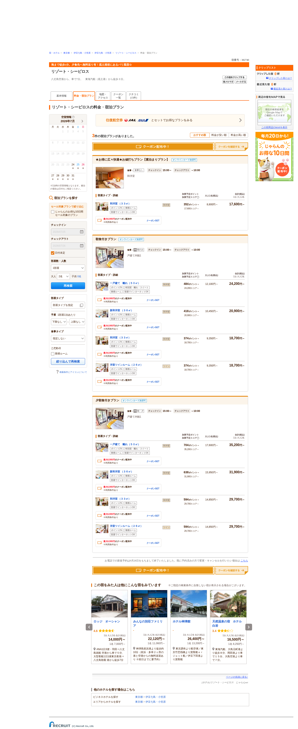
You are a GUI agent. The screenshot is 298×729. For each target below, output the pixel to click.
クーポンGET (153, 220)
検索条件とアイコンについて (71, 372)
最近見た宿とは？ (283, 88)
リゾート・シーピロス (125, 53)
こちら (244, 560)
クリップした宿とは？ (280, 78)
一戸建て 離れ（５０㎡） (125, 283)
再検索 (68, 285)
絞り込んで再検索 (68, 361)
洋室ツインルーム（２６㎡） (126, 364)
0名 (80, 276)
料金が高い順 (238, 135)
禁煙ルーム (59, 354)
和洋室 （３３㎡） (120, 203)
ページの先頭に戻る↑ (237, 677)
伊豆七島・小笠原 (82, 53)
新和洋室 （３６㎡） (121, 310)
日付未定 (58, 253)
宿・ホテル (54, 53)
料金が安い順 (219, 135)
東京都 (66, 53)
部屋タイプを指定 (63, 305)
